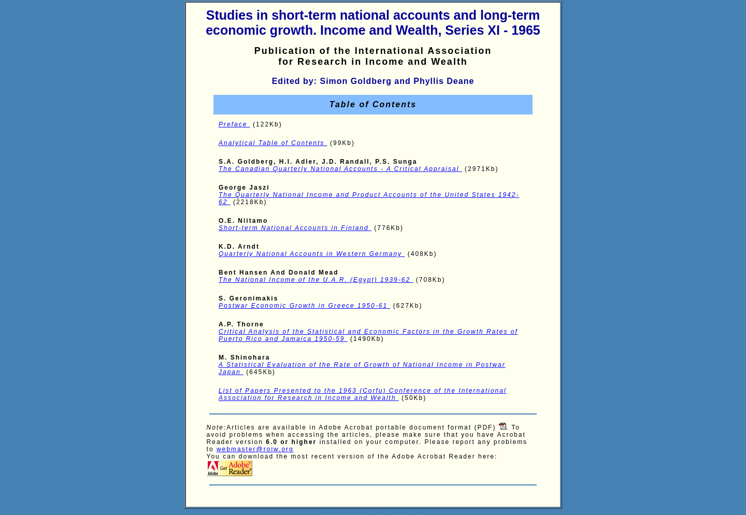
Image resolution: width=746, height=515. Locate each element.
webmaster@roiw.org (255, 449)
